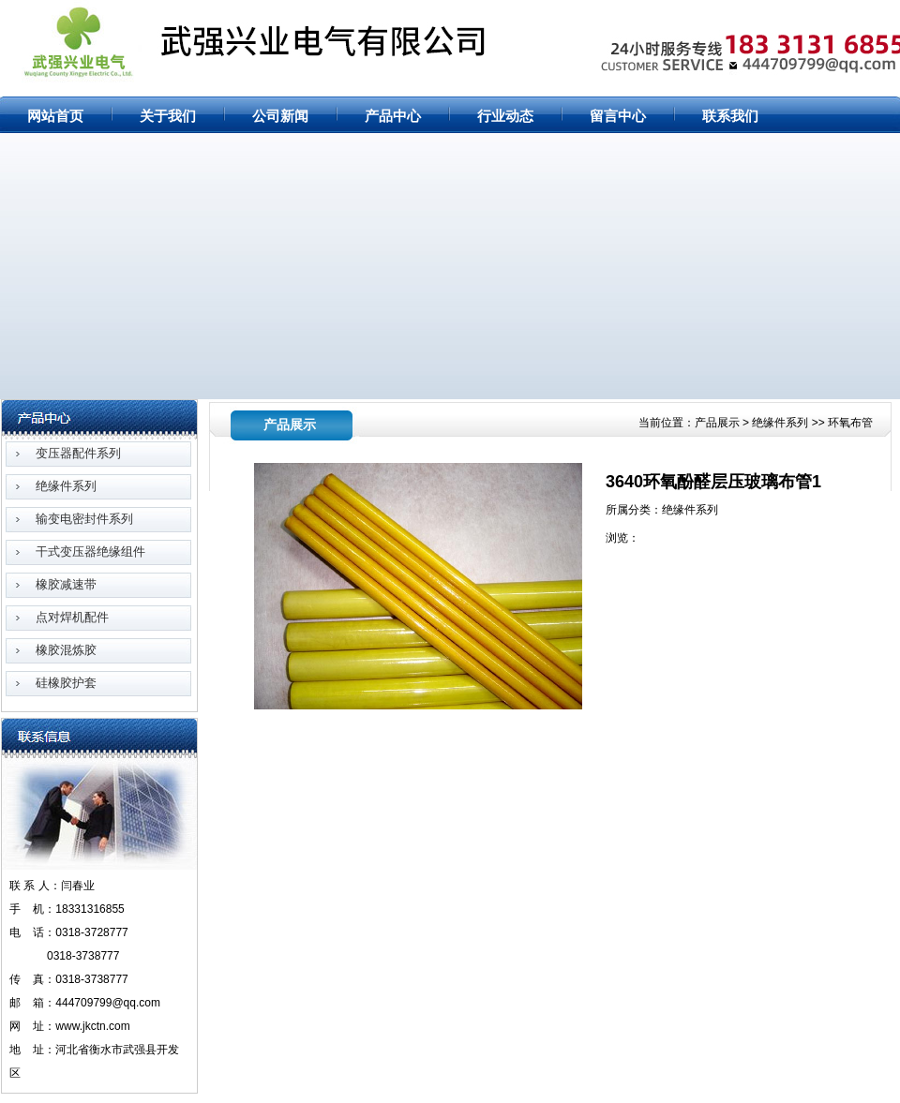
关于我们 (168, 116)
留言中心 (618, 116)
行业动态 (505, 116)
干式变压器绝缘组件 (90, 551)
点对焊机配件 (72, 617)
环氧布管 (850, 422)
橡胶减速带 (66, 584)
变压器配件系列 (78, 453)
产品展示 (718, 422)
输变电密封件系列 (84, 519)
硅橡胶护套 (66, 683)
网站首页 (779, 11)
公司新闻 (280, 116)
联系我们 (730, 116)
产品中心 (393, 116)
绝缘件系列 (66, 486)
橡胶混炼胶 (66, 650)
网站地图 (833, 11)
